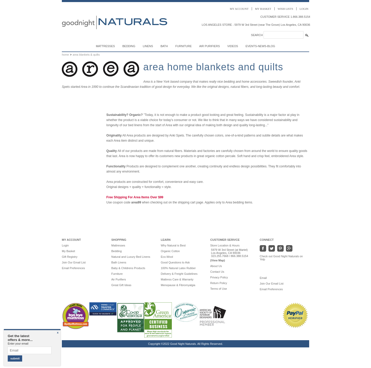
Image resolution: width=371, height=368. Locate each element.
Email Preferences (73, 268)
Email (266, 277)
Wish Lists (285, 8)
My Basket (68, 251)
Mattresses (105, 46)
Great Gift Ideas (121, 285)
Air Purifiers (209, 46)
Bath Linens (118, 262)
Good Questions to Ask (175, 262)
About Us (216, 266)
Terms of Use (218, 288)
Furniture (183, 46)
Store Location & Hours (225, 245)
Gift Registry (70, 256)
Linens (148, 46)
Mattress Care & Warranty (177, 279)
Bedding (128, 46)
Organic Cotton (170, 251)
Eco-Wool (167, 256)
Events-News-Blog (260, 46)
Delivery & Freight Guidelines (179, 273)
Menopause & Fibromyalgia (178, 285)
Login (304, 8)
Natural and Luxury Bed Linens (130, 256)
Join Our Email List (74, 262)
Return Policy (218, 283)
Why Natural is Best (173, 245)
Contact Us (217, 271)
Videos (232, 46)
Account (239, 8)
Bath (164, 46)
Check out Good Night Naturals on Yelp (281, 258)
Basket (263, 8)
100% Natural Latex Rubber (178, 268)
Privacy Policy (219, 277)
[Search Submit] (306, 35)
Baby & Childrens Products (128, 268)
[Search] (283, 35)
